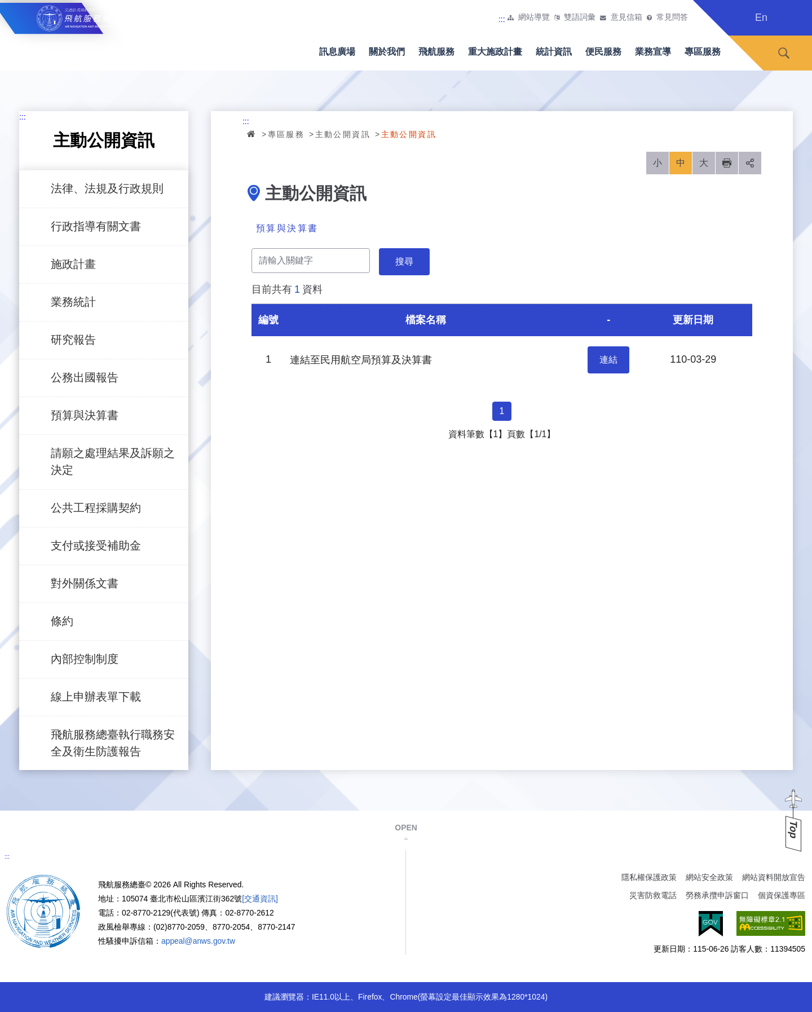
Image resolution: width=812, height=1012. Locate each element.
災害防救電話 (653, 895)
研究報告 (73, 339)
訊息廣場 (337, 51)
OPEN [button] (406, 827)
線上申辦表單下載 (96, 696)
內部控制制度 (84, 659)
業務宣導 (653, 51)
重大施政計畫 (495, 51)
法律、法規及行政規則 (107, 188)
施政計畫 (73, 264)
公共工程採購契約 (96, 507)
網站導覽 (534, 17)
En (761, 17)
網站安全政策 (709, 877)
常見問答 (672, 17)
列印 (727, 163)
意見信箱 (626, 17)
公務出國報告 (84, 377)
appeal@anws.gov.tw (198, 940)
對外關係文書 (84, 583)
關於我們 (387, 51)
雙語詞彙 (579, 17)
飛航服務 (436, 51)
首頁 (252, 133)
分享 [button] (750, 163)
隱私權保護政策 (649, 877)
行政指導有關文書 (96, 226)
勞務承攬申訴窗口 (717, 895)
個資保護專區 (781, 895)
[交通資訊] (260, 898)
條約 (62, 621)
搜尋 (784, 53)
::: (501, 19)
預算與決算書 (84, 415)
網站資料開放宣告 (773, 877)
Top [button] (793, 829)
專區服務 (703, 51)
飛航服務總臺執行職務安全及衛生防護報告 (113, 743)
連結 (608, 359)
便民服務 (603, 51)
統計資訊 (554, 51)
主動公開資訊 (342, 134)
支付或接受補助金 (96, 545)
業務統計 (73, 302)
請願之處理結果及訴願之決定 (113, 461)
